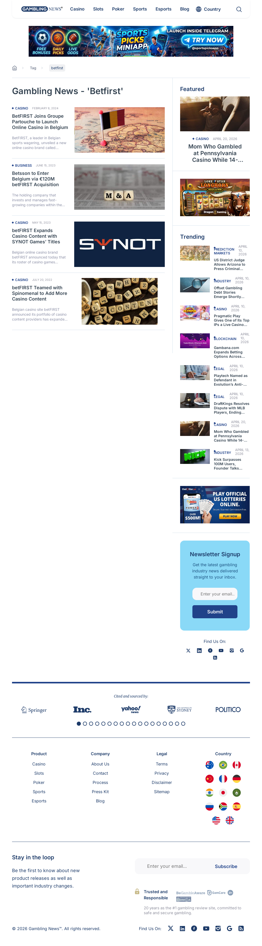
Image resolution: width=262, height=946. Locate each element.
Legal (219, 369)
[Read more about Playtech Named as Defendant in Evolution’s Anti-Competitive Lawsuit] (195, 373)
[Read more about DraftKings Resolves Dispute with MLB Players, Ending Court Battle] (195, 401)
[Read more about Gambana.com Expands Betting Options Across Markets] (195, 341)
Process (100, 782)
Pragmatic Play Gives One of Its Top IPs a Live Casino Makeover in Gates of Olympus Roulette (231, 320)
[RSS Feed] (241, 929)
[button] (79, 724)
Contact (100, 773)
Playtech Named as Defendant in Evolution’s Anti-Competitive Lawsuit (231, 379)
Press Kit (100, 791)
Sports (39, 791)
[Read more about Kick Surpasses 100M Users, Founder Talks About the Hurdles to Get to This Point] (195, 456)
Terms (162, 763)
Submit (215, 611)
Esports (39, 800)
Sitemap (162, 791)
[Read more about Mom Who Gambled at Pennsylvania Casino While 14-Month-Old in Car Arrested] (215, 113)
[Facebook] (194, 929)
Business (23, 165)
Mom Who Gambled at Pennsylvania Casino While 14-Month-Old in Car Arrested (215, 153)
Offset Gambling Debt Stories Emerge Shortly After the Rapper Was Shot (228, 292)
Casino (21, 108)
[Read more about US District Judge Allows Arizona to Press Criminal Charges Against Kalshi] (195, 253)
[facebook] (210, 650)
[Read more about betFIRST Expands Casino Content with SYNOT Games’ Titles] (119, 244)
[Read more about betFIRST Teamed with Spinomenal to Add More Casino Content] (119, 301)
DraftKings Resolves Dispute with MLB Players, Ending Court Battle (231, 407)
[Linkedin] (182, 928)
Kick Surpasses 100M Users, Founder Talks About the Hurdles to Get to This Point (231, 463)
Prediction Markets (224, 251)
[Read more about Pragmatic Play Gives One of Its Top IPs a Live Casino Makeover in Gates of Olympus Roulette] (195, 313)
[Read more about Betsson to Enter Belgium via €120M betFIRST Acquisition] (119, 187)
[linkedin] (199, 650)
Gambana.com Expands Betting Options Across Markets (228, 352)
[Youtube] (206, 929)
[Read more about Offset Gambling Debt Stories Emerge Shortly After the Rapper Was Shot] (195, 285)
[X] (188, 650)
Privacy (162, 773)
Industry (222, 281)
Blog (100, 800)
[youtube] (221, 650)
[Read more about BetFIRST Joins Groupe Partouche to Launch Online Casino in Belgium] (119, 129)
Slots (39, 773)
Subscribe (226, 866)
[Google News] (229, 929)
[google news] (242, 650)
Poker (39, 782)
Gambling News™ (45, 928)
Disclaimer (162, 782)
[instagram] (232, 650)
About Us (100, 763)
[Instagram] (218, 929)
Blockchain (225, 339)
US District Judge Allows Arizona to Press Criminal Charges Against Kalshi (229, 264)
